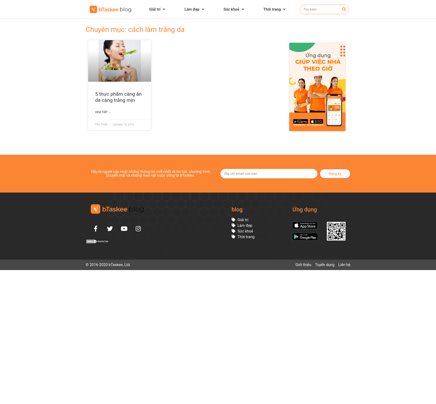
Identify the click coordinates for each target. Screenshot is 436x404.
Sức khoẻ (233, 9)
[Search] (344, 9)
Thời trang (274, 9)
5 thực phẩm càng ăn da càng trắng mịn (118, 97)
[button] (430, 398)
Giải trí (157, 9)
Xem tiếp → (103, 112)
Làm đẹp (194, 9)
